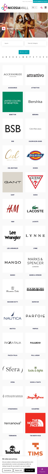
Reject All (18, 470)
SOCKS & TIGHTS (35, 383)
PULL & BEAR (35, 356)
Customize (7, 470)
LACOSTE (35, 222)
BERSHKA (35, 115)
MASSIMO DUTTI (12, 302)
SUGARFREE (35, 409)
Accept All (29, 470)
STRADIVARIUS (12, 409)
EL (33, 7)
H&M (12, 222)
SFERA (13, 383)
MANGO (12, 275)
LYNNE (35, 249)
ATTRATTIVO (35, 88)
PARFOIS (35, 329)
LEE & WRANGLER (12, 249)
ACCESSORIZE (12, 88)
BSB (12, 142)
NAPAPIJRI (35, 302)
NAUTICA (13, 329)
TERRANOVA (13, 436)
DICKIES (35, 168)
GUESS (35, 195)
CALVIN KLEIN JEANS (35, 142)
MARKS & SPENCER (35, 275)
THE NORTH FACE (35, 436)
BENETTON (12, 115)
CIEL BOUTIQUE (12, 168)
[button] (41, 7)
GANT (12, 195)
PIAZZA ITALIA (12, 356)
